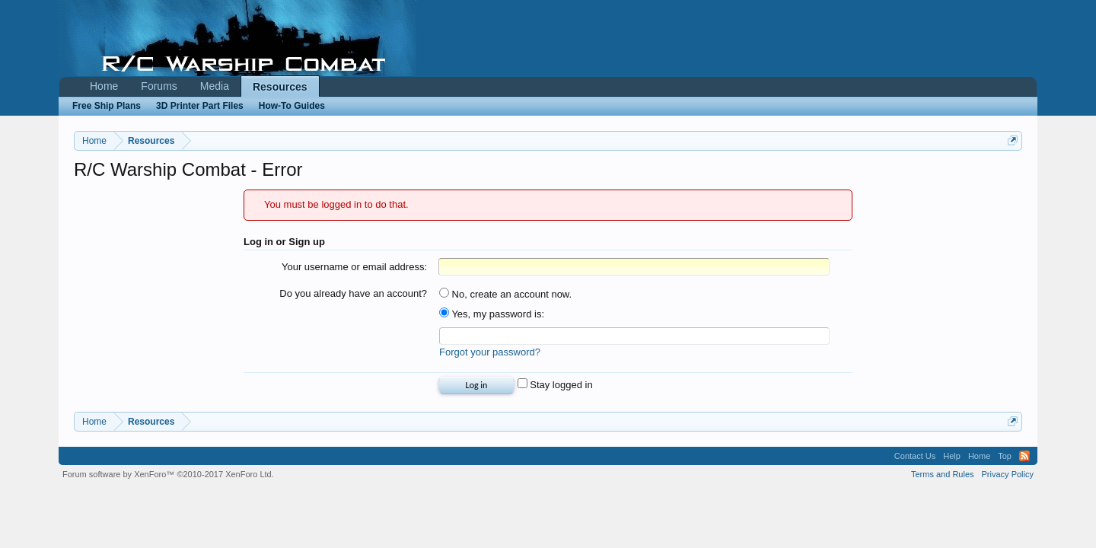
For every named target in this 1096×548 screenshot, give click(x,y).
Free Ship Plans (106, 105)
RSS (1024, 456)
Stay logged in (555, 384)
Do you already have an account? (353, 293)
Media (214, 86)
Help (952, 455)
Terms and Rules (942, 474)
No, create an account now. (505, 294)
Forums (159, 86)
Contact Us (914, 455)
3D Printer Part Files (200, 105)
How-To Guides (292, 105)
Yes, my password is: (491, 314)
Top (1005, 455)
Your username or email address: (354, 266)
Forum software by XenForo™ (168, 474)
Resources (280, 87)
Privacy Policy (1008, 474)
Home (104, 86)
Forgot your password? (489, 352)
